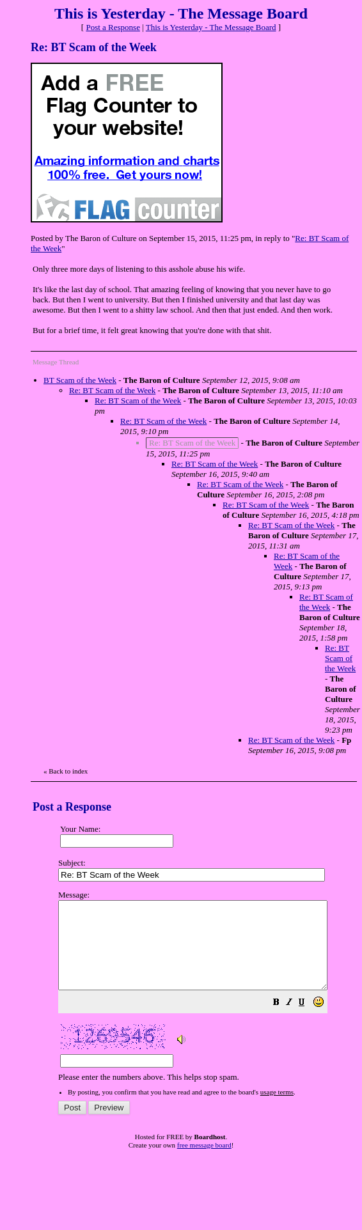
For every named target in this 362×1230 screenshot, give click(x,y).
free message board (204, 1162)
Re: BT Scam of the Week (112, 390)
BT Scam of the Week (79, 380)
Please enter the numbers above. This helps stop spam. (208, 995)
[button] (308, 1021)
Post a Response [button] (113, 27)
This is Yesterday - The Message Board (211, 27)
